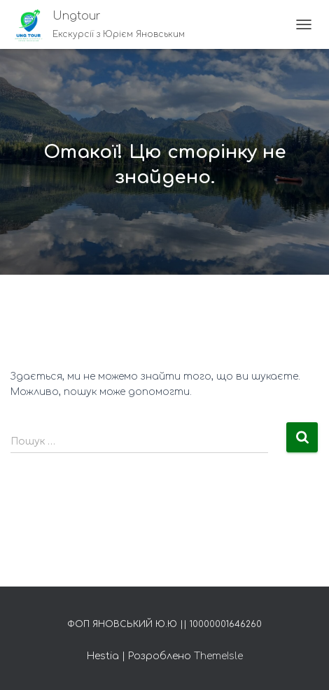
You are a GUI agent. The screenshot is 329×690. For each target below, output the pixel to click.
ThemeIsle (218, 656)
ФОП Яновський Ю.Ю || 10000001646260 (164, 624)
